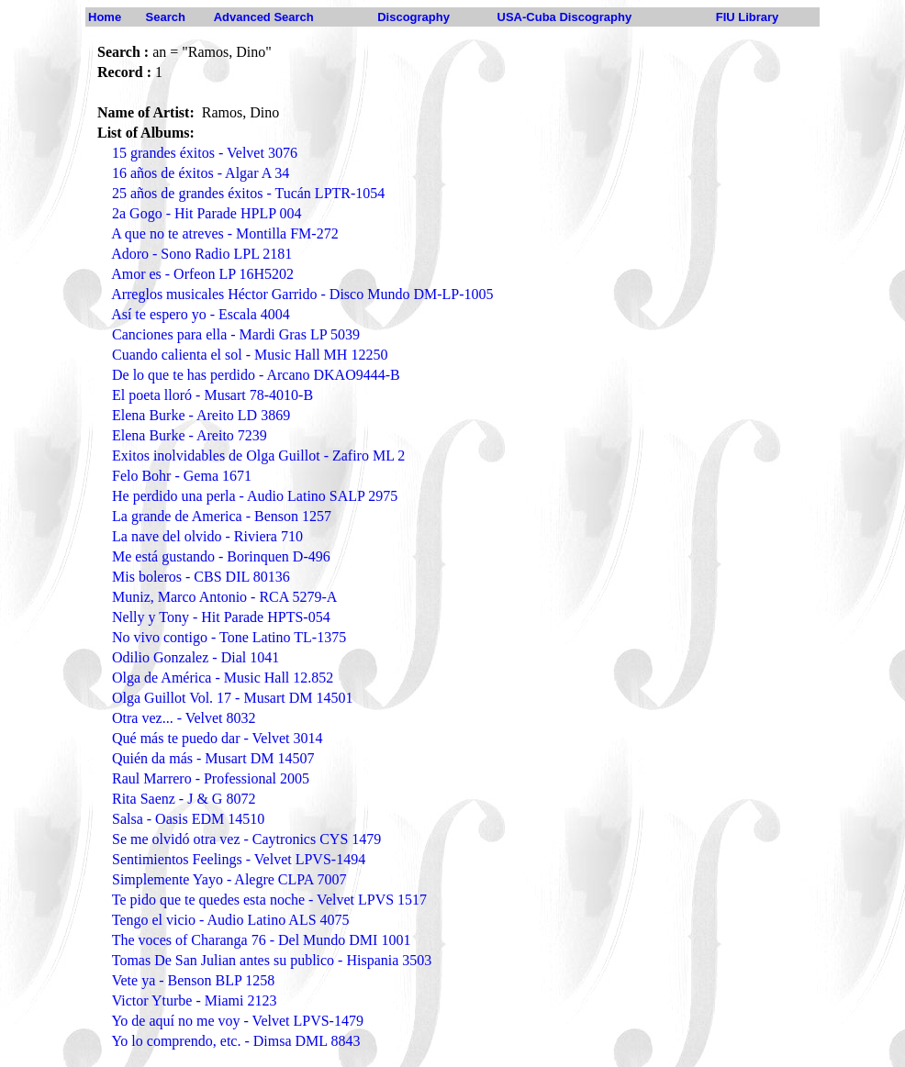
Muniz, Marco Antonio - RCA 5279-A (224, 597)
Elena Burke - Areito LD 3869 (201, 415)
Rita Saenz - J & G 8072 (183, 798)
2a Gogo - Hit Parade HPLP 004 (207, 213)
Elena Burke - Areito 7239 (189, 435)
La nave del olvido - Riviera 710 (207, 536)
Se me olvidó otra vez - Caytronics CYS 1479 (246, 839)
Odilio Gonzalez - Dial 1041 (195, 657)
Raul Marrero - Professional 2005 (210, 778)
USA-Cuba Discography (564, 17)
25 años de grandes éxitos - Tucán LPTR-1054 (248, 193)
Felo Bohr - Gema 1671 (181, 475)
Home (104, 17)
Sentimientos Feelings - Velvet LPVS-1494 (238, 859)
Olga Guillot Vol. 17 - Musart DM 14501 (232, 698)
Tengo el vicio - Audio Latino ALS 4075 (231, 920)
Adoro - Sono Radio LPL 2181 (201, 253)
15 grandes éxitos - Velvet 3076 (204, 153)
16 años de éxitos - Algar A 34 (200, 173)
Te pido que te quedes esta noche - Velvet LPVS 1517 (269, 899)
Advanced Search (264, 17)
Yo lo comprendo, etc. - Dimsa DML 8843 (235, 1041)
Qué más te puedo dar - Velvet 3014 (217, 738)
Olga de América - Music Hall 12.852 (222, 677)
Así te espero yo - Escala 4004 (200, 314)
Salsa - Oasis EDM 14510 (188, 819)
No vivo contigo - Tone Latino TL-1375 (229, 637)
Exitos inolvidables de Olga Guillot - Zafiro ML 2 (258, 455)
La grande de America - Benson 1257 (221, 516)
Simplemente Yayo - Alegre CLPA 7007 (229, 879)
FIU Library (747, 17)
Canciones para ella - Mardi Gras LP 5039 (236, 334)
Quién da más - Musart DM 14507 (213, 758)
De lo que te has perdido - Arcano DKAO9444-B (256, 375)
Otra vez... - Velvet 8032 (184, 718)
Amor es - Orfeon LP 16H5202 (202, 274)
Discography (413, 17)
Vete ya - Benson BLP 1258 (193, 980)
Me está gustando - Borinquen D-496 (221, 556)
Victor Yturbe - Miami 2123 (194, 1000)
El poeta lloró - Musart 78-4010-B (212, 395)
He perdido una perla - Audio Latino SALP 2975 (254, 496)
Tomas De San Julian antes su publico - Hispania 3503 (272, 960)
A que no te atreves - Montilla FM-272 (225, 233)
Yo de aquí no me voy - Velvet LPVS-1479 (237, 1020)
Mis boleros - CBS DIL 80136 (201, 576)
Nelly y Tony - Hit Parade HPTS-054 (221, 617)
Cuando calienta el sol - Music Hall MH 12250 (249, 354)
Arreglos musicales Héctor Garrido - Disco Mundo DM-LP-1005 (302, 294)
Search (165, 17)
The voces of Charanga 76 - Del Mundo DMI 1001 (261, 940)
